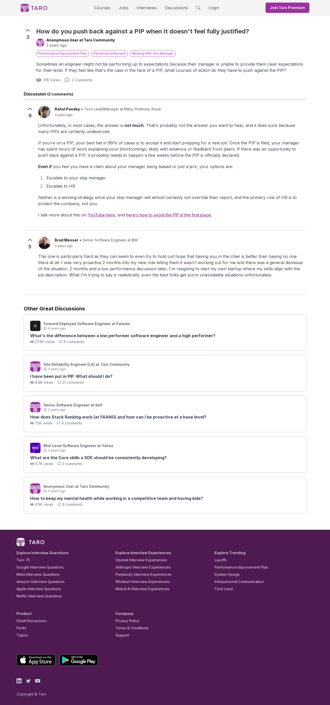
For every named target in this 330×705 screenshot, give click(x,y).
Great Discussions (29, 621)
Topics (21, 635)
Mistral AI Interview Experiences (140, 589)
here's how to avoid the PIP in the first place (158, 215)
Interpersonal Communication (236, 582)
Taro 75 (22, 560)
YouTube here (93, 215)
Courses (106, 7)
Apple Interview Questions (35, 589)
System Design (225, 574)
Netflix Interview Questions (36, 596)
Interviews (146, 7)
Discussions (172, 7)
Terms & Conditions (130, 628)
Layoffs (220, 560)
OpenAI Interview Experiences (138, 560)
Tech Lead (221, 589)
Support (121, 635)
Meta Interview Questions (35, 574)
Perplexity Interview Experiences (140, 574)
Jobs (125, 7)
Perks (20, 628)
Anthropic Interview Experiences (139, 567)
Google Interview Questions (36, 567)
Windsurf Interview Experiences (139, 582)
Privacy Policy (126, 621)
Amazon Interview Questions (37, 582)
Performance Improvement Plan (237, 567)
